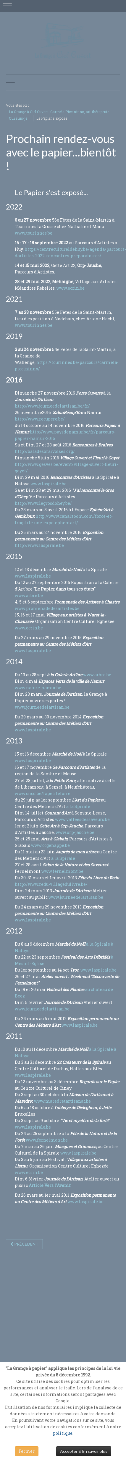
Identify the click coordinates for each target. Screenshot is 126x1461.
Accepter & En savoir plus (83, 1451)
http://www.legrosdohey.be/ (43, 503)
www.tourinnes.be (33, 233)
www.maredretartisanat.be (62, 1101)
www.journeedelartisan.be (42, 707)
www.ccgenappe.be (50, 845)
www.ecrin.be (70, 288)
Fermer (27, 1451)
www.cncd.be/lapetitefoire (42, 793)
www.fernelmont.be (62, 871)
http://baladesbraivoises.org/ (45, 451)
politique (62, 1433)
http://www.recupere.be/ (40, 419)
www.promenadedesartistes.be (47, 608)
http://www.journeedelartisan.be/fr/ (52, 406)
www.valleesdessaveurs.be (82, 819)
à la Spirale (77, 806)
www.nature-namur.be (38, 687)
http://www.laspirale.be (39, 545)
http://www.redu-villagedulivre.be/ (51, 884)
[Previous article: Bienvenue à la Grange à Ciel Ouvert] (24, 1244)
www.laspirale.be (48, 484)
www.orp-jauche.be (75, 832)
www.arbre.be (29, 595)
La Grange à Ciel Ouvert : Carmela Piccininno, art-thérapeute (59, 111)
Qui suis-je (18, 118)
